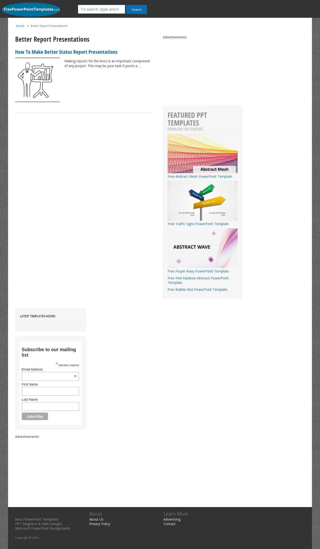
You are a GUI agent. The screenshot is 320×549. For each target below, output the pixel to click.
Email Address (49, 369)
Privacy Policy (99, 524)
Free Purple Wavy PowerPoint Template (203, 268)
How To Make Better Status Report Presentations (66, 51)
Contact (170, 524)
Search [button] (137, 9)
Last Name (30, 399)
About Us (96, 519)
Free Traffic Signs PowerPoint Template (203, 221)
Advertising (172, 519)
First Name (30, 384)
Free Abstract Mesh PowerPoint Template (203, 174)
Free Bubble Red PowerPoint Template (197, 289)
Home (20, 25)
